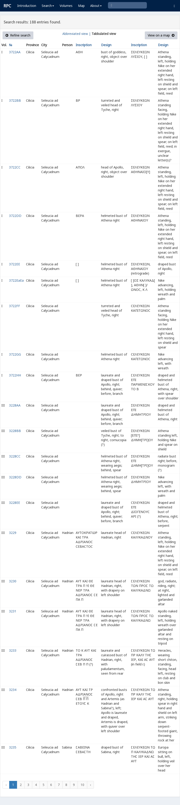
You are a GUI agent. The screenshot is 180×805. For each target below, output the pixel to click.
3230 (12, 581)
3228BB (15, 431)
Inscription (84, 45)
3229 (12, 532)
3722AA (14, 52)
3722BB (15, 100)
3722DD (15, 215)
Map (81, 5)
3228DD (15, 477)
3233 (12, 650)
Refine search (18, 35)
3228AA (14, 405)
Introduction (26, 5)
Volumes (66, 5)
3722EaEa (16, 280)
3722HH (15, 375)
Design (106, 45)
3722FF (14, 306)
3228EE (14, 502)
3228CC (14, 456)
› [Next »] (90, 785)
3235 (12, 747)
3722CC (14, 167)
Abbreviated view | (76, 33)
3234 (12, 689)
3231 (12, 611)
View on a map (161, 35)
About (96, 5)
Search (48, 5)
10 (82, 785)
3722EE (14, 264)
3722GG (15, 354)
